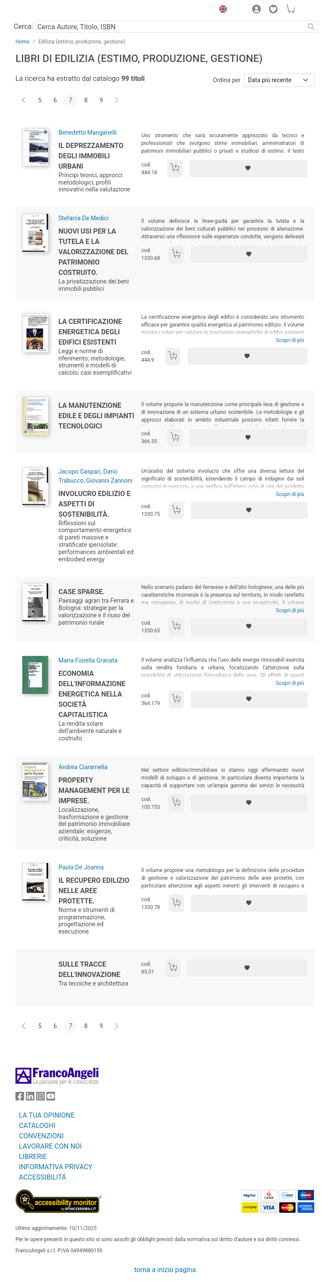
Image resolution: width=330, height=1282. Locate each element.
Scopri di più (290, 340)
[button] (221, 10)
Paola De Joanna (81, 867)
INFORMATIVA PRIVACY (55, 1167)
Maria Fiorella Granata (87, 660)
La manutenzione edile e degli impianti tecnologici (96, 415)
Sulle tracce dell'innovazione (89, 969)
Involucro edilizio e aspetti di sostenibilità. (94, 504)
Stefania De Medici (83, 218)
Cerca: (23, 26)
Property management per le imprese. (94, 790)
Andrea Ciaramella (82, 767)
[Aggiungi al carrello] (175, 168)
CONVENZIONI (41, 1136)
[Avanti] (117, 101)
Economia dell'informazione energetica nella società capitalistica (91, 694)
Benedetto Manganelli (87, 132)
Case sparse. (81, 592)
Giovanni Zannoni (109, 480)
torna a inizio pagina (165, 1270)
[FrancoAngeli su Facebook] (19, 1098)
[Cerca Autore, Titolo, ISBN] (169, 27)
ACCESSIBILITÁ (42, 1177)
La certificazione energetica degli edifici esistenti (90, 331)
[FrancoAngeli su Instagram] (40, 1098)
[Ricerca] (311, 27)
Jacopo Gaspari (79, 471)
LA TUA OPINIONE (47, 1115)
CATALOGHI (37, 1126)
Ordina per (227, 80)
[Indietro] (24, 101)
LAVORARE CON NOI (50, 1146)
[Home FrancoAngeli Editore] (45, 10)
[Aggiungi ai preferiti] (248, 168)
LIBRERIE (33, 1157)
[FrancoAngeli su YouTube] (50, 1098)
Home (22, 42)
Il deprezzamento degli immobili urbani (90, 156)
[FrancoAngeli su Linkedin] (30, 1098)
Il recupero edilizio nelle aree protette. (93, 890)
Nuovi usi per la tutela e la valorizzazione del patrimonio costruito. (93, 252)
